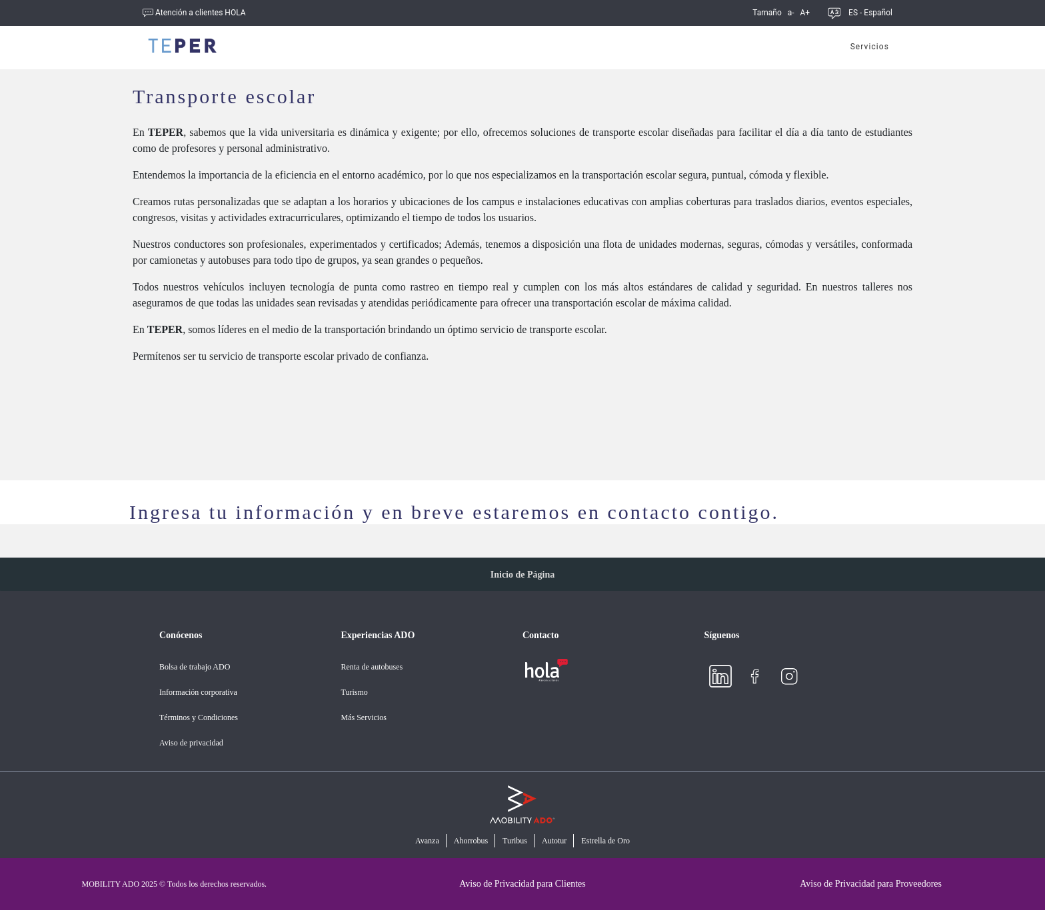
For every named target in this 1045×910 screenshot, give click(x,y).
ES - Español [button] (870, 12)
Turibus (515, 841)
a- (789, 12)
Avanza (427, 841)
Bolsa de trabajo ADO (194, 667)
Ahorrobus (471, 841)
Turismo (354, 692)
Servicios (869, 46)
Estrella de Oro (605, 841)
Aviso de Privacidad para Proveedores (871, 884)
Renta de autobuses (372, 667)
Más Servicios (364, 717)
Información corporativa (198, 692)
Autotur (554, 841)
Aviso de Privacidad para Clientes (522, 884)
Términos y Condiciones (198, 717)
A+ (803, 12)
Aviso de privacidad (191, 742)
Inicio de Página (522, 575)
